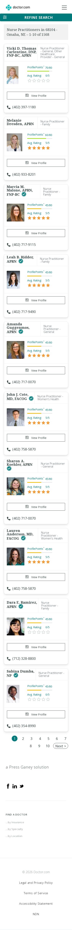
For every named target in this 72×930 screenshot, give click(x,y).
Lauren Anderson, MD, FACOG (20, 534)
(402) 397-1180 (21, 107)
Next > (60, 746)
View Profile (36, 95)
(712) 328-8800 (21, 658)
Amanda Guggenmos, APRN (18, 328)
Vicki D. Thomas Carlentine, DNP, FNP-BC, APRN (21, 52)
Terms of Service (36, 893)
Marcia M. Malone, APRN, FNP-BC (20, 190)
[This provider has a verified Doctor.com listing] (24, 194)
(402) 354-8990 (21, 725)
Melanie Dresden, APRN (20, 122)
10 (48, 746)
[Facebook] (8, 786)
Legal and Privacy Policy (36, 883)
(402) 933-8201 (21, 174)
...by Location (14, 836)
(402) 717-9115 (21, 244)
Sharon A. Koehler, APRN (19, 463)
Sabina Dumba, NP (20, 673)
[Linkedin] (14, 786)
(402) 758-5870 (21, 449)
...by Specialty (14, 829)
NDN (36, 914)
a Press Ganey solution (27, 767)
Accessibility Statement (36, 903)
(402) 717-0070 (21, 382)
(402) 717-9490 (21, 311)
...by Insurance (15, 822)
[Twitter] (21, 786)
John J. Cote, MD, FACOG (17, 396)
